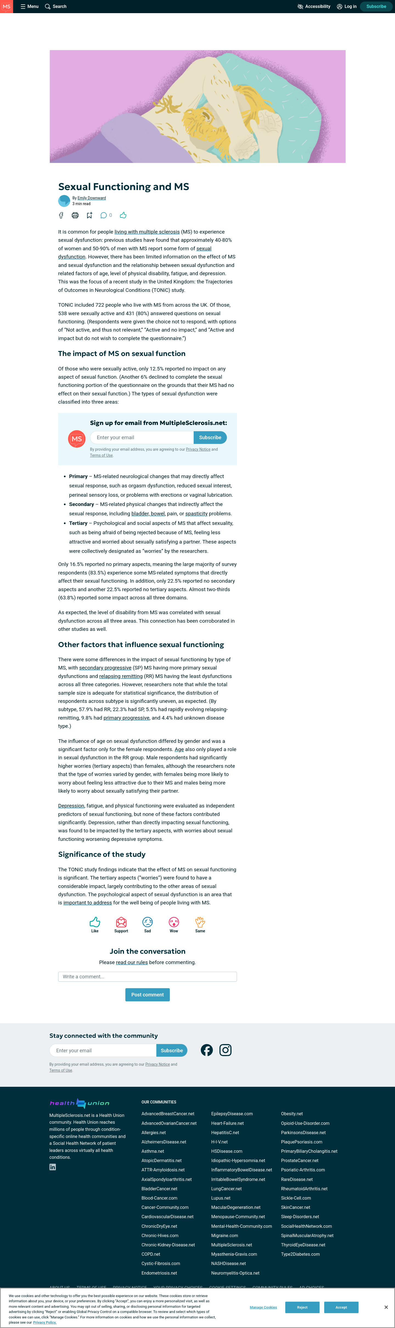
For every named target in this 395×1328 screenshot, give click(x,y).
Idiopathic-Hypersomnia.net (238, 1160)
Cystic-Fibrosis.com (161, 1263)
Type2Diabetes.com (300, 1254)
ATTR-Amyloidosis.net (163, 1169)
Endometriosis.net (159, 1273)
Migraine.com (224, 1235)
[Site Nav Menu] (30, 6)
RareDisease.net (297, 1179)
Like (92, 924)
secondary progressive (105, 668)
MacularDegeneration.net (235, 1207)
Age (179, 749)
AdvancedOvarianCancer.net (169, 1123)
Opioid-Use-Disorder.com (305, 1123)
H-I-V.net (219, 1142)
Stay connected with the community (103, 1035)
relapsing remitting (121, 676)
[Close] (386, 1307)
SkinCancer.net (295, 1207)
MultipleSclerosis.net (231, 1244)
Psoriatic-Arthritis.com (303, 1169)
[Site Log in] (347, 6)
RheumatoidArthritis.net (304, 1188)
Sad (145, 924)
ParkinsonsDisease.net (303, 1132)
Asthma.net (153, 1151)
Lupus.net (220, 1198)
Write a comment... (83, 976)
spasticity (196, 513)
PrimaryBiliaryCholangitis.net (309, 1151)
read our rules (132, 962)
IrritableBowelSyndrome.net (238, 1179)
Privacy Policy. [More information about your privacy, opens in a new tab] (45, 1322)
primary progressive (126, 718)
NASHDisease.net (228, 1263)
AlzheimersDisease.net (164, 1142)
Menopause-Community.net (238, 1216)
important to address (87, 902)
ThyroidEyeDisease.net (303, 1244)
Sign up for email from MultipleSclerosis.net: (158, 423)
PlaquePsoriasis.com (302, 1142)
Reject (302, 1307)
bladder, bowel (148, 513)
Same (197, 924)
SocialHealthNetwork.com (306, 1226)
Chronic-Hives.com (160, 1235)
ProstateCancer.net (299, 1160)
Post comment (147, 995)
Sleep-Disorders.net (300, 1216)
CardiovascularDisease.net (167, 1216)
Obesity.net (292, 1113)
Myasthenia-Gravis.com (234, 1254)
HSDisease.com (226, 1151)
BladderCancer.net (159, 1188)
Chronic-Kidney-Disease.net (168, 1244)
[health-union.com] (79, 1103)
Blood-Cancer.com (159, 1198)
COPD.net (151, 1254)
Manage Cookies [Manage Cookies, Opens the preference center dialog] (263, 1307)
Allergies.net (154, 1132)
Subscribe (376, 6)
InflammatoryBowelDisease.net (241, 1169)
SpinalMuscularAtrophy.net (307, 1235)
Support (119, 924)
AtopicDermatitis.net (162, 1160)
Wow (171, 924)
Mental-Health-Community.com (241, 1226)
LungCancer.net (226, 1188)
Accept (341, 1307)
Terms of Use (101, 455)
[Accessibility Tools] (314, 6)
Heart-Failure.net (227, 1123)
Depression (71, 806)
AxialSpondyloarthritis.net (167, 1179)
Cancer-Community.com (165, 1207)
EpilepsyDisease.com (232, 1113)
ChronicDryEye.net (159, 1226)
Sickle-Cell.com (296, 1198)
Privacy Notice (198, 449)
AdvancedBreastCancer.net (168, 1113)
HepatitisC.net (225, 1132)
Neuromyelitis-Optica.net (235, 1273)
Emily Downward (92, 198)
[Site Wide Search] (55, 6)
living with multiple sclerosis (147, 232)
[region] (197, 1308)
